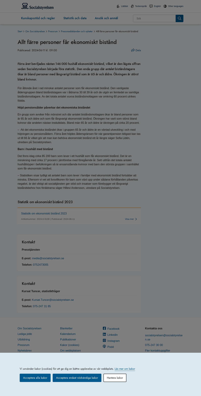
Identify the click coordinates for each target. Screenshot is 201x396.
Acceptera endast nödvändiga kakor (77, 378)
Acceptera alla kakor (35, 378)
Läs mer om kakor (125, 369)
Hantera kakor (115, 378)
